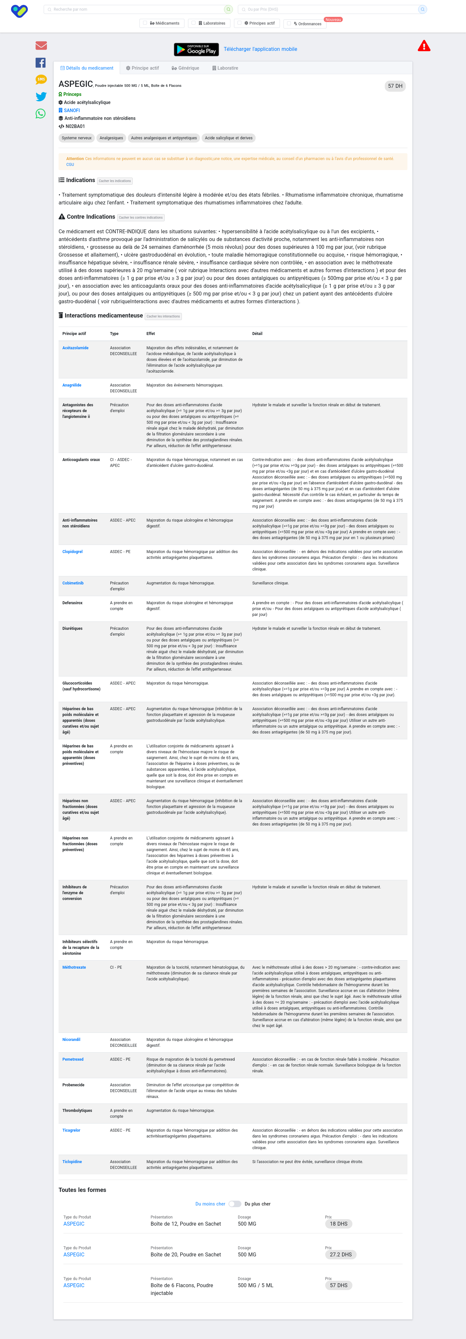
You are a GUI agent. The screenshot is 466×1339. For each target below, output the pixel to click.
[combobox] (136, 9)
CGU (70, 164)
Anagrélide (71, 385)
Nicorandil (71, 1039)
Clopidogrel (72, 551)
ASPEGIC (73, 1224)
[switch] (233, 1204)
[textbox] (136, 9)
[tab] (86, 67)
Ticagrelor (71, 1130)
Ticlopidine (72, 1162)
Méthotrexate (74, 967)
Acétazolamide (75, 348)
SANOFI (69, 110)
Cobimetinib (72, 583)
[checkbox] (162, 23)
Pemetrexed (72, 1059)
